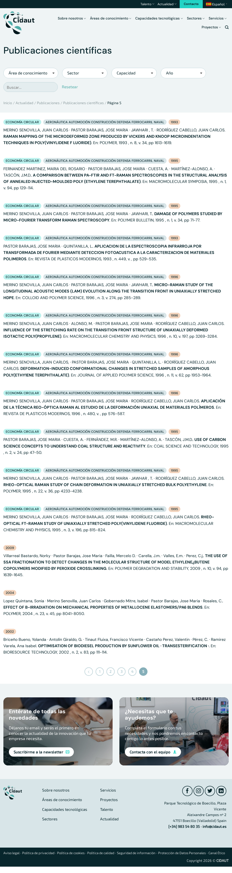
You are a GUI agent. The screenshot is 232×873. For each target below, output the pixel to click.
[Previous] (88, 671)
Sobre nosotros (72, 18)
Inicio (7, 103)
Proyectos (211, 27)
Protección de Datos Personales (199, 853)
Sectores (196, 18)
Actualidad (166, 4)
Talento (147, 4)
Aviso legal (12, 853)
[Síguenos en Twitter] (209, 791)
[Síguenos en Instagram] (197, 791)
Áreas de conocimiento (110, 18)
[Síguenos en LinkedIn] (221, 791)
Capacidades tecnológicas (159, 18)
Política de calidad (110, 853)
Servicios (218, 18)
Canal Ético (12, 859)
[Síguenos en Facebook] (186, 791)
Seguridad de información (149, 853)
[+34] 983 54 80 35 (184, 827)
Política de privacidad (41, 853)
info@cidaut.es (214, 827)
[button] (227, 27)
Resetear (70, 86)
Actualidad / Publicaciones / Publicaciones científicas (60, 103)
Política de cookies (77, 853)
